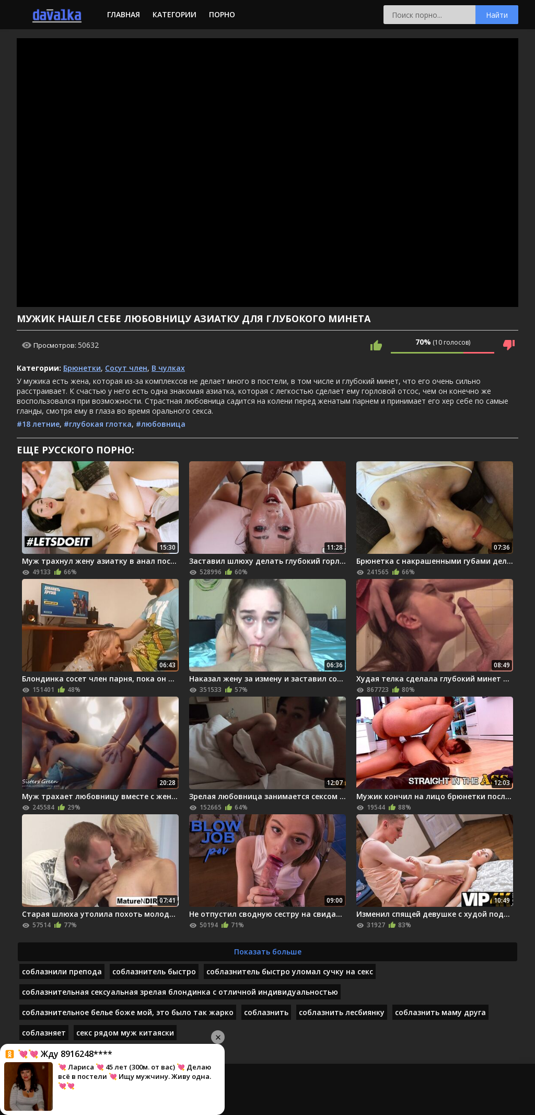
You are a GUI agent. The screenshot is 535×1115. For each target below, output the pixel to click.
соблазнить (266, 1012)
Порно (222, 14)
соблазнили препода (62, 971)
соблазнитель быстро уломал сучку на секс (289, 971)
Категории (174, 14)
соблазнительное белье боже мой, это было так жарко (128, 1012)
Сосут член (126, 368)
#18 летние (38, 424)
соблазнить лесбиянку (342, 1012)
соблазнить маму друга (440, 1012)
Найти (497, 15)
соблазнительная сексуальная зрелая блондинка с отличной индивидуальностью (180, 992)
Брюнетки (82, 368)
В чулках (168, 368)
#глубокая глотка (98, 424)
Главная (123, 14)
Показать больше (267, 952)
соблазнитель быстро (154, 971)
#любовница (160, 424)
